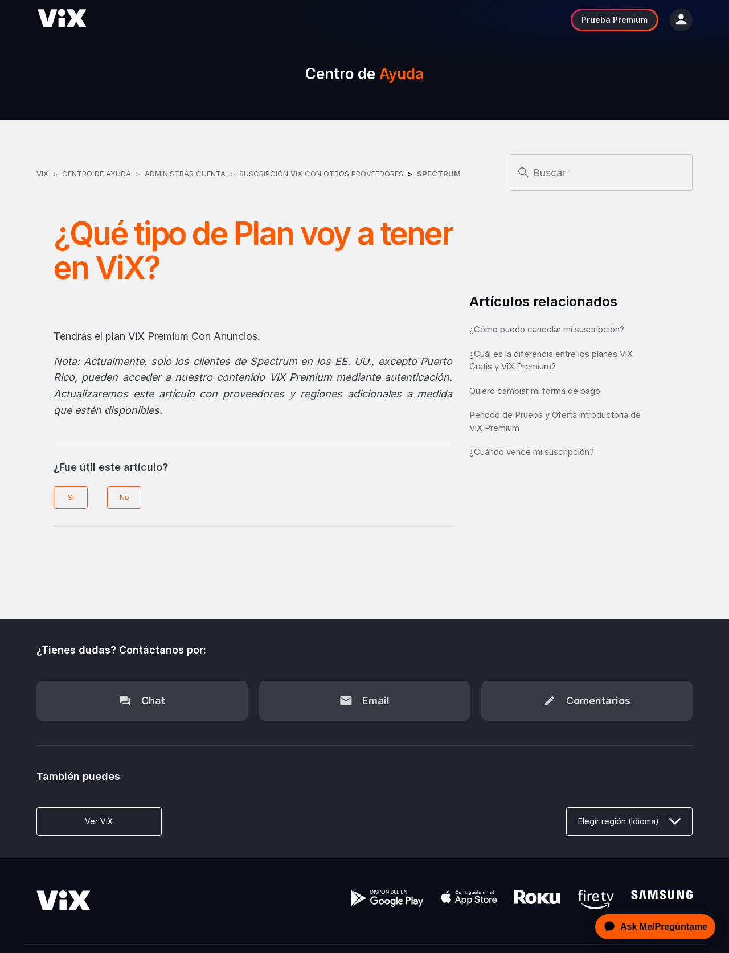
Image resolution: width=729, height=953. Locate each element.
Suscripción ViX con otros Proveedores (321, 173)
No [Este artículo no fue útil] (124, 497)
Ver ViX (99, 821)
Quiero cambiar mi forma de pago (534, 390)
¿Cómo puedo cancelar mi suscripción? (546, 329)
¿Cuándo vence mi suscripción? (531, 451)
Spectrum (439, 173)
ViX (42, 173)
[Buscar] (601, 172)
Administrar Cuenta (186, 173)
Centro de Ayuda (96, 173)
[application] (652, 927)
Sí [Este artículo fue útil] (71, 497)
